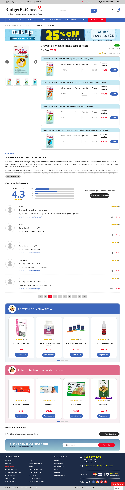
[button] (59, 360)
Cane (10, 20)
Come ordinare (10, 475)
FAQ (30, 461)
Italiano (117, 488)
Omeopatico (55, 20)
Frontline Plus (58, 464)
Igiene (83, 20)
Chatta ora (118, 484)
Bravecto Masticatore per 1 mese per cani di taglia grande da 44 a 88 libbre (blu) (75, 130)
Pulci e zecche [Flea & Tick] (29, 25)
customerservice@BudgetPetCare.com (98, 466)
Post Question (109, 434)
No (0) (118, 217)
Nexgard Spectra (59, 475)
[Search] (94, 11)
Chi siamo (8, 461)
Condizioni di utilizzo (35, 469)
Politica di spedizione (35, 464)
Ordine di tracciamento (89, 2)
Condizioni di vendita (11, 469)
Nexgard (57, 472)
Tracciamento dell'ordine (37, 481)
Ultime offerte (9, 466)
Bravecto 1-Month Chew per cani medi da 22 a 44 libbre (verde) (68, 106)
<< (40, 297)
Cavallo (30, 20)
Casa (6, 25)
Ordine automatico (35, 478)
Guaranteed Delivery (26, 2)
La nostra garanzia (35, 472)
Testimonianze (33, 475)
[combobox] (118, 488)
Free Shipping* (11, 1)
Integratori (70, 20)
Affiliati (31, 466)
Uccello (42, 20)
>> (85, 297)
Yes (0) (112, 217)
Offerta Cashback (10, 481)
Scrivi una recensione (100, 195)
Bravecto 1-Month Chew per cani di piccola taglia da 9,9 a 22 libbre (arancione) (74, 82)
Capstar (56, 461)
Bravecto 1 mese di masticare (45, 25)
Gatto (19, 20)
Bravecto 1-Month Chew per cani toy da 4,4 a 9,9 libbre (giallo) (67, 58)
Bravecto (57, 469)
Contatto (8, 464)
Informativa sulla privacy (13, 472)
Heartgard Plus (59, 466)
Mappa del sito (10, 478)
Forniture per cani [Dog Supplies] (16, 25)
